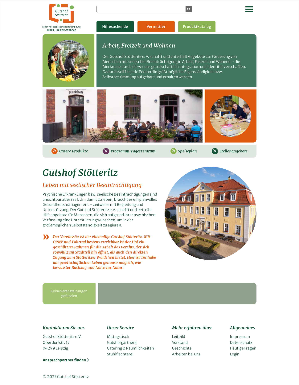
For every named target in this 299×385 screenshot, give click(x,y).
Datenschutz (241, 342)
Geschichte (182, 348)
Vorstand (180, 342)
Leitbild (178, 336)
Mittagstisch (118, 336)
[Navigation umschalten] (249, 9)
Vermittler (156, 26)
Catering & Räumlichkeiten (130, 348)
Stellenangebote (230, 151)
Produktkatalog (197, 26)
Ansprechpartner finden (66, 360)
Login (235, 354)
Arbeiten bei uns (186, 354)
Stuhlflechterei (120, 354)
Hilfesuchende (115, 26)
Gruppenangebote (240, 26)
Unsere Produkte (69, 151)
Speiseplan (183, 151)
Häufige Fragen (243, 348)
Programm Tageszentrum (129, 151)
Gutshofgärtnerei (122, 342)
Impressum (240, 336)
